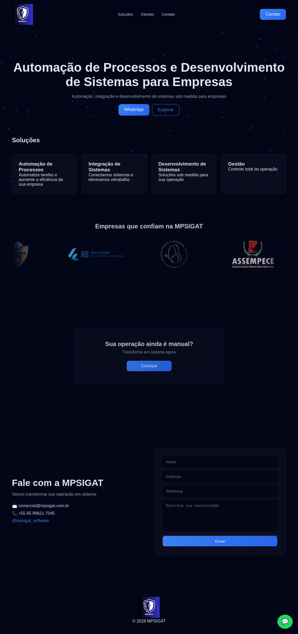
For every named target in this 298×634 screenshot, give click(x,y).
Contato (168, 14)
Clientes (147, 14)
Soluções (125, 14)
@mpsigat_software (30, 520)
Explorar (166, 109)
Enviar (220, 541)
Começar (149, 364)
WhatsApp (134, 109)
